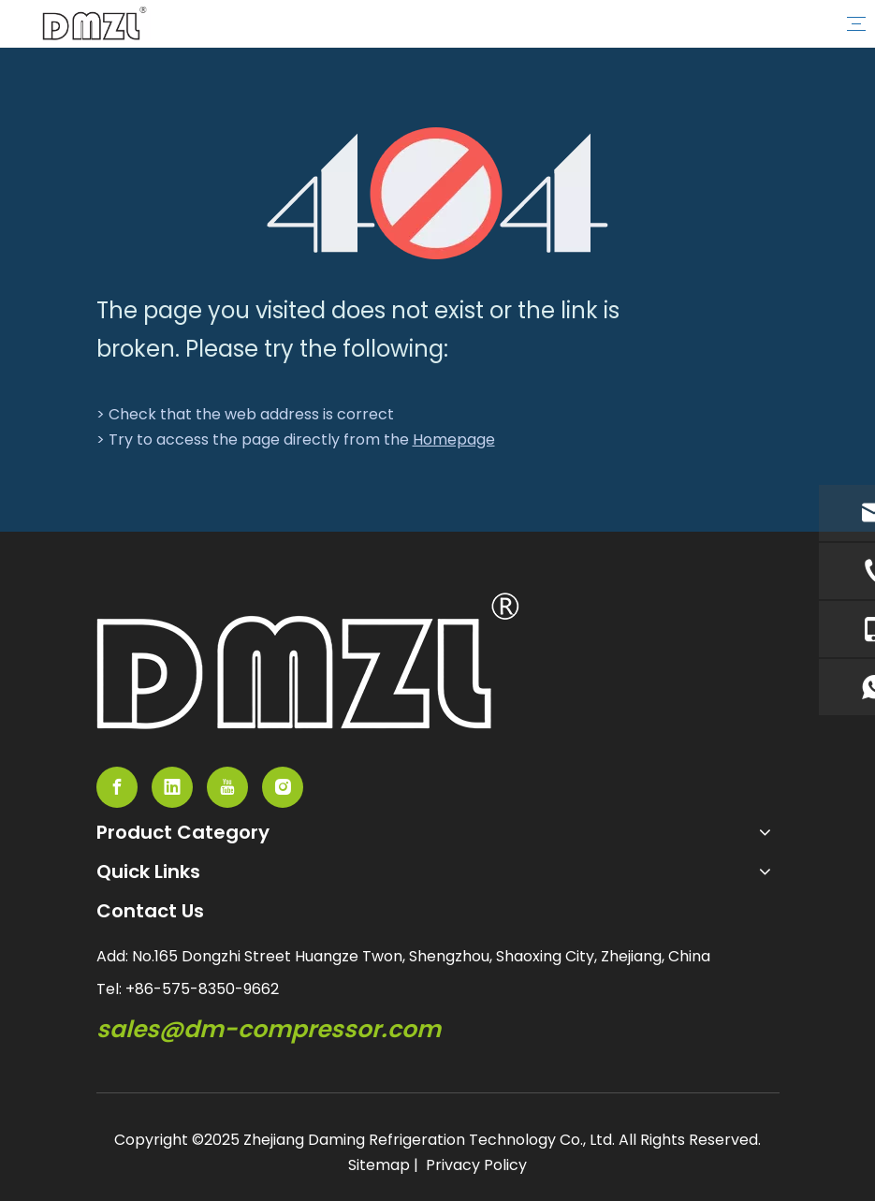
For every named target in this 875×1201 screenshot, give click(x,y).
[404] (437, 193)
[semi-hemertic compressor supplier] (307, 661)
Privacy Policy (476, 1165)
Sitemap (379, 1165)
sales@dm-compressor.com (268, 1029)
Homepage (454, 439)
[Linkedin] (172, 787)
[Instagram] (282, 787)
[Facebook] (117, 787)
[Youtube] (227, 787)
